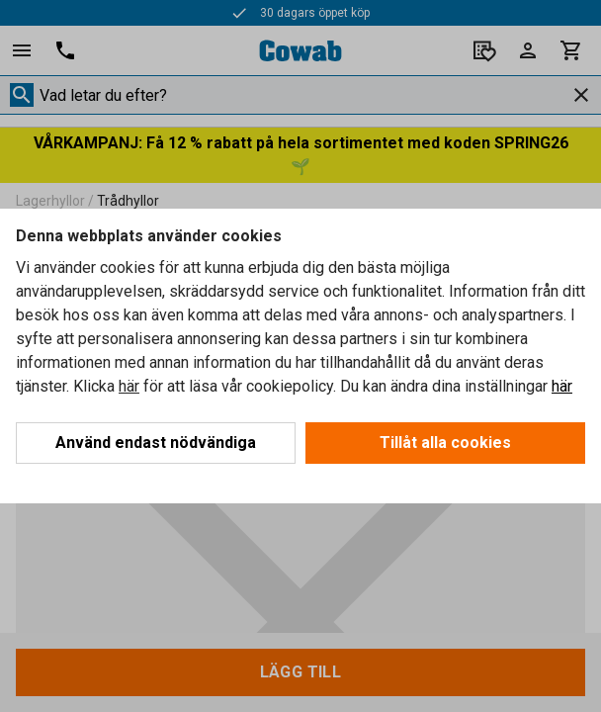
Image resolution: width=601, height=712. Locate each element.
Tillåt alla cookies (445, 442)
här (129, 386)
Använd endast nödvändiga (155, 442)
